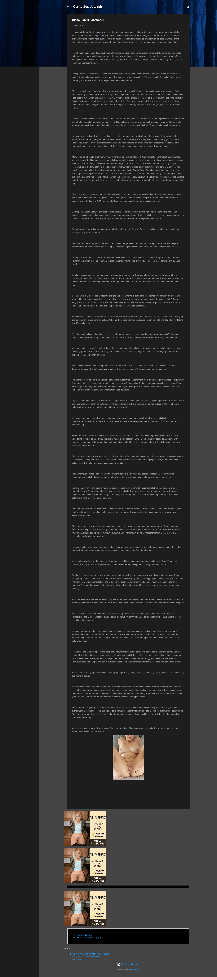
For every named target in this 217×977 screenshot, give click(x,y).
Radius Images (134, 970)
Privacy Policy (76, 959)
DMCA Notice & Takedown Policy (85, 956)
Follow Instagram (84, 935)
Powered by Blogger (128, 964)
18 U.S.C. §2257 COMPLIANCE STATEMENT (89, 954)
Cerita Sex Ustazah (87, 7)
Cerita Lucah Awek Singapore (89, 937)
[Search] (188, 7)
